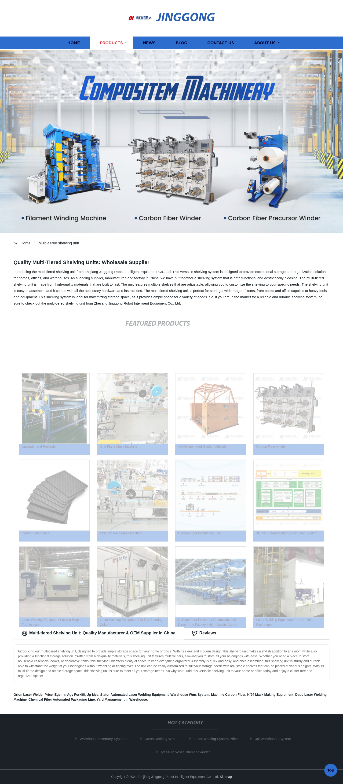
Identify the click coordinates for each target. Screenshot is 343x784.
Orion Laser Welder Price (33, 694)
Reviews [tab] (204, 633)
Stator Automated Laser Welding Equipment (134, 694)
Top (330, 770)
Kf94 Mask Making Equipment (270, 694)
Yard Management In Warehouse (122, 699)
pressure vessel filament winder (186, 752)
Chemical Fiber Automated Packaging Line (62, 699)
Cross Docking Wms (162, 739)
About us (265, 43)
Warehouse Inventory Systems (105, 739)
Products (111, 43)
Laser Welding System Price (217, 739)
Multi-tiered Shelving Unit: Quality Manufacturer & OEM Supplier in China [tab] (98, 633)
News (149, 43)
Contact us (220, 43)
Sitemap (226, 777)
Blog (181, 43)
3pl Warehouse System (274, 739)
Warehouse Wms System (190, 694)
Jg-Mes (92, 694)
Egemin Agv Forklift (70, 694)
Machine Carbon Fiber (228, 694)
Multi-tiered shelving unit (59, 243)
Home (73, 43)
